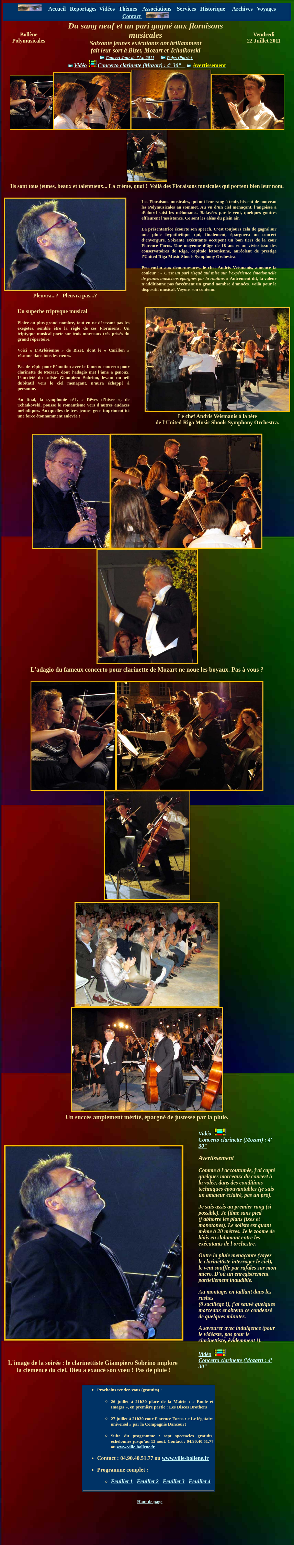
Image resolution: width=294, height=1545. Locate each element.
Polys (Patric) (180, 57)
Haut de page (149, 1501)
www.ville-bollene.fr (136, 1446)
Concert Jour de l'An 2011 (130, 57)
